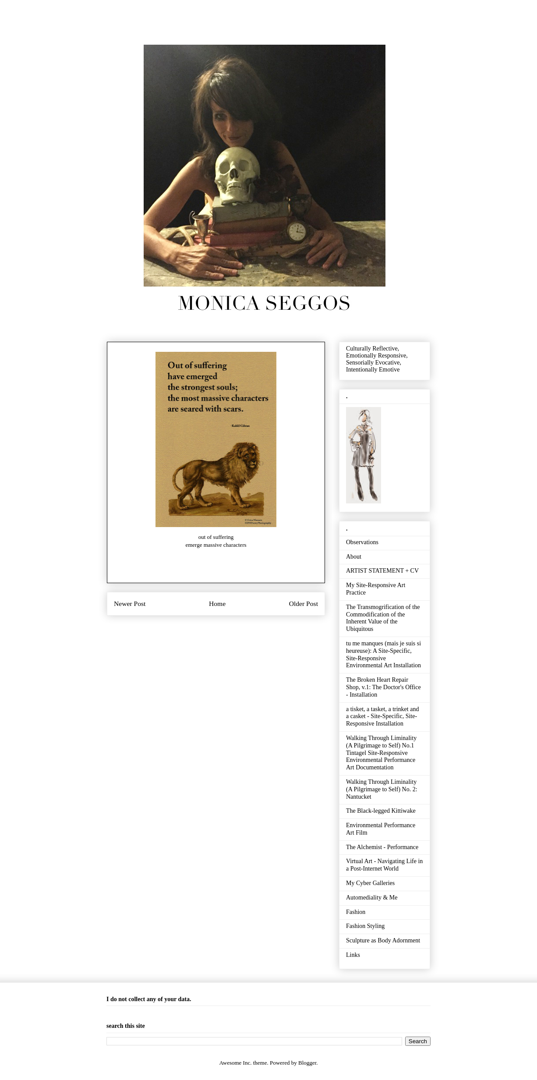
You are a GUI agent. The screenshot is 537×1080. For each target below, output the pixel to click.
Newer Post (129, 603)
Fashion (355, 912)
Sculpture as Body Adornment (383, 940)
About (353, 556)
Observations (362, 542)
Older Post (303, 603)
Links (353, 955)
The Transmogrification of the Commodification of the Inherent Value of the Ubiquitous (383, 618)
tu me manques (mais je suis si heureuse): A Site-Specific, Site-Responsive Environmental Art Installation (383, 654)
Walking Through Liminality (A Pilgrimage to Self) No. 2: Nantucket (381, 789)
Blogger (307, 1062)
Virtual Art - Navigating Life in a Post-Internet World (384, 865)
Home (217, 603)
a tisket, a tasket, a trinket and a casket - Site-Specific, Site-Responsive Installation (382, 716)
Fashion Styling (365, 926)
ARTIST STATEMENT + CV (382, 570)
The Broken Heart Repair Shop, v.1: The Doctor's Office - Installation (383, 687)
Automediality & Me (371, 897)
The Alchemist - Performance (382, 847)
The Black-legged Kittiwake (381, 810)
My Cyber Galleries (370, 883)
